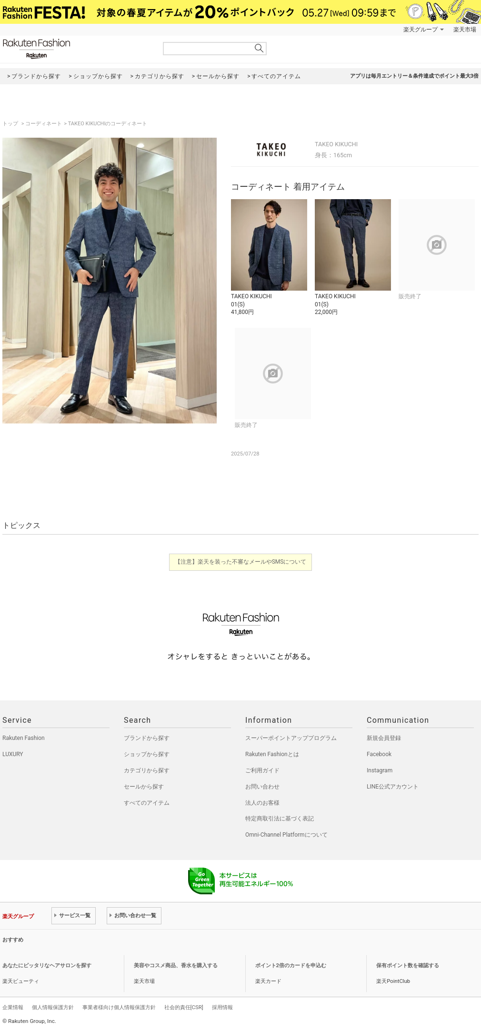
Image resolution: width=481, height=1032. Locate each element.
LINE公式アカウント (393, 786)
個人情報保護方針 (53, 1007)
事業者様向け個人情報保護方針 (119, 1007)
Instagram (379, 770)
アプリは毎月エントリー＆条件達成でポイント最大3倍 (414, 76)
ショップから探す (147, 754)
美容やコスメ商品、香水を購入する (176, 965)
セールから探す (144, 786)
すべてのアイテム (147, 802)
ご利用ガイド (262, 770)
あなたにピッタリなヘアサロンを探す (46, 965)
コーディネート (43, 124)
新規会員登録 (384, 738)
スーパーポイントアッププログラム (291, 738)
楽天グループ (420, 29)
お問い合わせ (262, 786)
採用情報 (222, 1007)
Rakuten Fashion (76, 49)
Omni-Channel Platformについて (286, 834)
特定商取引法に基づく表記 (279, 818)
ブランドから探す (147, 738)
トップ (11, 124)
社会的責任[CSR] (183, 1007)
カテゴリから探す (147, 770)
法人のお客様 (262, 802)
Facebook (379, 754)
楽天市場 (464, 29)
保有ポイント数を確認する (407, 965)
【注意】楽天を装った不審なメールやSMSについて (241, 561)
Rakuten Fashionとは (272, 754)
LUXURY (12, 754)
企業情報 (12, 1007)
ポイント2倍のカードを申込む (290, 965)
